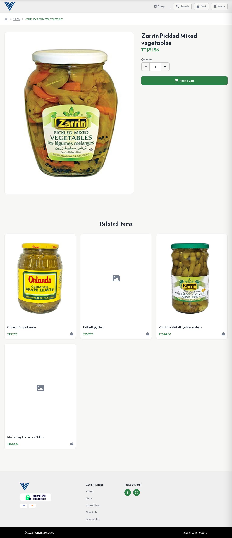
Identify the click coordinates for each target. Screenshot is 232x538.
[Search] (182, 6)
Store (89, 498)
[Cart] (201, 6)
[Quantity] (155, 67)
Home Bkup (93, 505)
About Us (91, 512)
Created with (195, 533)
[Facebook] (127, 492)
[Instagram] (136, 492)
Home (89, 491)
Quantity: (146, 59)
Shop (16, 18)
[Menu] (219, 6)
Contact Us (92, 519)
